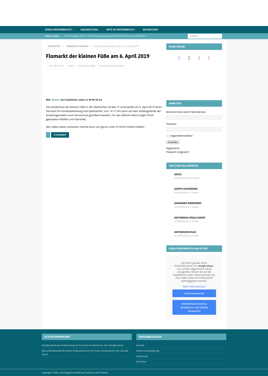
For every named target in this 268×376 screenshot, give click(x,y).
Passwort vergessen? (177, 152)
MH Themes (102, 372)
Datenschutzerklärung (147, 350)
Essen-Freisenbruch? (58, 29)
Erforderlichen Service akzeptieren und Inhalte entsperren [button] (194, 307)
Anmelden (173, 142)
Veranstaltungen (87, 65)
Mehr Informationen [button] (194, 286)
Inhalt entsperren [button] (194, 293)
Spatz (178, 174)
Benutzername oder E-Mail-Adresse (186, 112)
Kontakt (140, 345)
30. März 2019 (56, 65)
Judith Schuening (186, 188)
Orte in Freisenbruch (121, 29)
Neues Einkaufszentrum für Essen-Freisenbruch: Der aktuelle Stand (88, 345)
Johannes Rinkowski (188, 203)
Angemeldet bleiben (181, 135)
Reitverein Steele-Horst (189, 217)
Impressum (142, 356)
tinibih (71, 65)
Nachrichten (89, 29)
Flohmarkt (60, 134)
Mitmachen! (152, 29)
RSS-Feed (141, 361)
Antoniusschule (185, 232)
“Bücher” (55, 99)
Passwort (171, 124)
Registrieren (173, 148)
